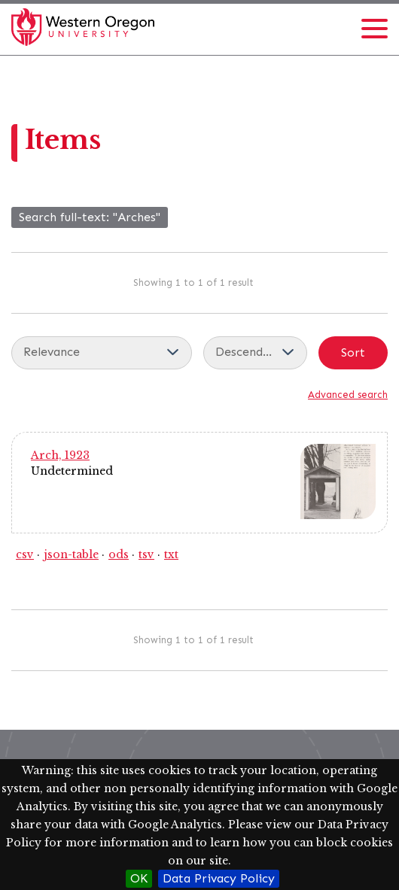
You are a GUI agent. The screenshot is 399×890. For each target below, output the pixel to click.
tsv (146, 554)
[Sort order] (255, 352)
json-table (71, 554)
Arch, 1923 (60, 455)
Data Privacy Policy (219, 878)
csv (25, 554)
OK (139, 878)
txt (171, 554)
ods (118, 554)
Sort (353, 352)
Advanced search (348, 394)
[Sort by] (101, 352)
